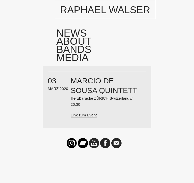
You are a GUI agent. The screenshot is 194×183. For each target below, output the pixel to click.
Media (72, 57)
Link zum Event (84, 115)
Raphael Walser (105, 9)
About (74, 41)
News (71, 33)
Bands (74, 49)
